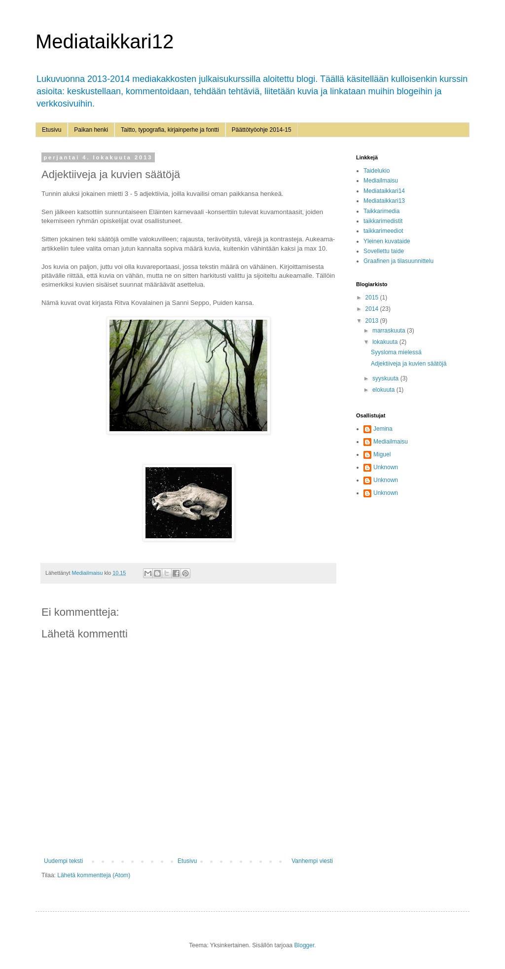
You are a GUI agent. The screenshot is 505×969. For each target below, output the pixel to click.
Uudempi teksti (63, 860)
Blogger (304, 945)
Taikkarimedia (381, 211)
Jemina (383, 428)
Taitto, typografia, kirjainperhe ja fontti (170, 129)
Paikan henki (91, 129)
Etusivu (51, 129)
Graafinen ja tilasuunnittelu (398, 261)
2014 (372, 308)
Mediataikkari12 (105, 41)
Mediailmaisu (380, 180)
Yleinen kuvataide (386, 241)
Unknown (385, 467)
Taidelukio (376, 170)
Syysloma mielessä (396, 352)
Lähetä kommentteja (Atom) (93, 875)
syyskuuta (386, 378)
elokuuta (384, 389)
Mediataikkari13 (384, 200)
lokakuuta (385, 341)
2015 (372, 297)
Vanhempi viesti (312, 860)
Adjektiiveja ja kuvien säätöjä (408, 363)
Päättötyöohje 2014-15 (261, 129)
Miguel (382, 454)
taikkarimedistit (382, 221)
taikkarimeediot (383, 230)
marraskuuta (389, 330)
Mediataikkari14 (384, 190)
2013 (372, 320)
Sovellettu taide (383, 251)
